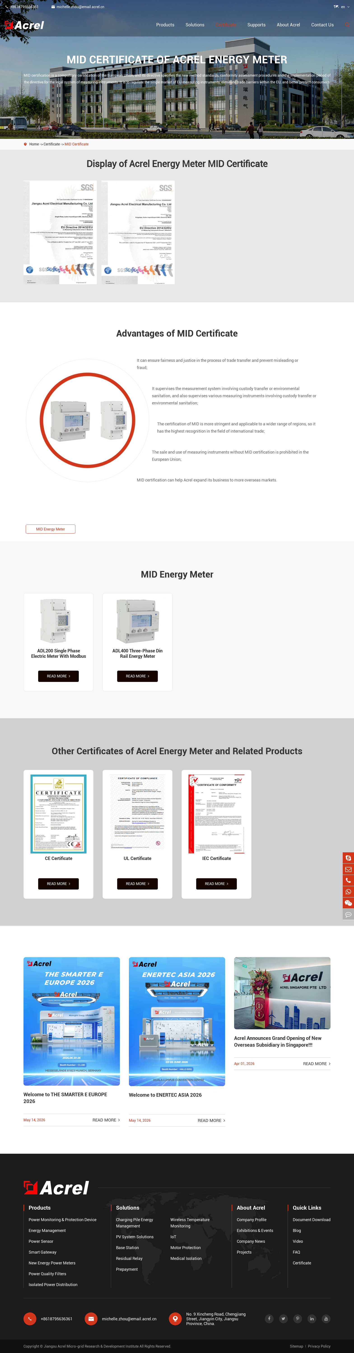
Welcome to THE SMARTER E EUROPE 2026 (65, 1098)
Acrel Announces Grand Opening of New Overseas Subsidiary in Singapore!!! (277, 1041)
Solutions (195, 25)
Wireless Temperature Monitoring (190, 1222)
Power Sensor (41, 1241)
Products (165, 25)
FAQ (296, 1252)
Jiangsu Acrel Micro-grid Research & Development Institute (91, 1346)
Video (298, 1241)
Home (34, 144)
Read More (58, 676)
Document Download (312, 1219)
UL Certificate (137, 858)
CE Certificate (58, 858)
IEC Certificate (216, 858)
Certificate (226, 25)
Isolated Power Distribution (53, 1284)
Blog (297, 1230)
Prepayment (127, 1269)
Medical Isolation (186, 1258)
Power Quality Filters (47, 1273)
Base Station (127, 1247)
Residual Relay (129, 1258)
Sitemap (296, 1346)
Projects (244, 1252)
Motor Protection (185, 1247)
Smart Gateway (42, 1252)
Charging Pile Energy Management (134, 1222)
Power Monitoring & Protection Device (62, 1219)
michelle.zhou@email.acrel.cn (77, 7)
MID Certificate (76, 144)
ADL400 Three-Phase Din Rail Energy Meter (137, 653)
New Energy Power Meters (52, 1263)
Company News (251, 1241)
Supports (256, 25)
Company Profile (251, 1219)
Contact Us (322, 25)
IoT (173, 1236)
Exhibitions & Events (255, 1230)
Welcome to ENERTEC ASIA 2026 (165, 1095)
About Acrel (288, 25)
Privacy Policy (319, 1346)
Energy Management (47, 1230)
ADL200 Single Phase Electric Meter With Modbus (58, 653)
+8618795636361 (22, 7)
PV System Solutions (135, 1236)
